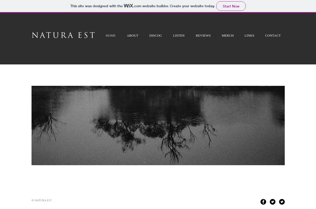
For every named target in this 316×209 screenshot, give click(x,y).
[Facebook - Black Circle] (263, 202)
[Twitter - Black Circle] (272, 202)
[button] (158, 125)
